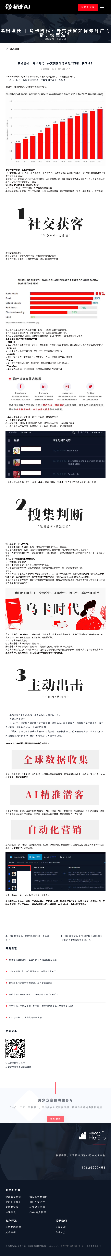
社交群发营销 (37, 1207)
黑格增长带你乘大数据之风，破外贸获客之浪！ (32, 983)
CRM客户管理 (37, 1212)
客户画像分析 (13, 1202)
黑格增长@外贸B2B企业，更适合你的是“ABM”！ (34, 994)
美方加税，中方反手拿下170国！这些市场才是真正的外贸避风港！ (41, 1006)
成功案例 (10, 1232)
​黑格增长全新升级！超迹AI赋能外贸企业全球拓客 (33, 960)
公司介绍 (61, 1227)
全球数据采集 (13, 1196)
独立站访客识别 (38, 1196)
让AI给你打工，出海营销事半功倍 (25, 1017)
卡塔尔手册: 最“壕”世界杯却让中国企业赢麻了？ (33, 971)
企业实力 (61, 1232)
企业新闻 (49, 39)
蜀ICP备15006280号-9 (72, 1246)
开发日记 (61, 39)
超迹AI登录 (88, 7)
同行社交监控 (37, 1202)
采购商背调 (11, 1207)
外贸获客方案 (13, 1227)
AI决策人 (10, 1212)
